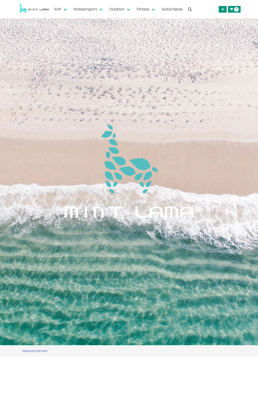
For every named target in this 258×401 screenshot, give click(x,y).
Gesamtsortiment (34, 351)
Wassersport (85, 9)
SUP (57, 9)
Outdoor (117, 9)
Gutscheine (172, 9)
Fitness (143, 9)
